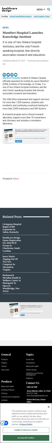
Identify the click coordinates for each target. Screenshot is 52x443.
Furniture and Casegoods (10, 397)
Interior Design (31, 370)
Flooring (4, 393)
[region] (26, 423)
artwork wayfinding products (21, 16)
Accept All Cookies (26, 438)
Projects (4, 363)
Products (4, 359)
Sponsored (5, 370)
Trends (3, 366)
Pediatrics (29, 378)
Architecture (30, 363)
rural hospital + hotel (42, 16)
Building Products (8, 390)
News (6, 27)
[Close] (49, 407)
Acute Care (30, 359)
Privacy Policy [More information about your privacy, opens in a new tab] (26, 424)
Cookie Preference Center (26, 430)
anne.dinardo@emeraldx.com (37, 396)
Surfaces (4, 400)
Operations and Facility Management (34, 374)
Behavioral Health (32, 366)
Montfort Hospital (11, 78)
